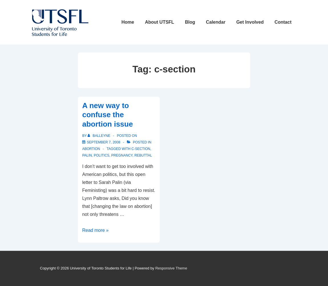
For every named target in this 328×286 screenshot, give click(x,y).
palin (87, 155)
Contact (282, 22)
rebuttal (143, 155)
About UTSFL (159, 22)
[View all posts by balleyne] (99, 136)
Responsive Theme (171, 268)
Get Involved (250, 22)
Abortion (91, 149)
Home (128, 22)
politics (102, 155)
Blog (190, 22)
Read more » (95, 230)
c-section (140, 149)
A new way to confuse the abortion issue (107, 114)
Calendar (215, 22)
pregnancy (121, 155)
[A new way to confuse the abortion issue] (103, 142)
